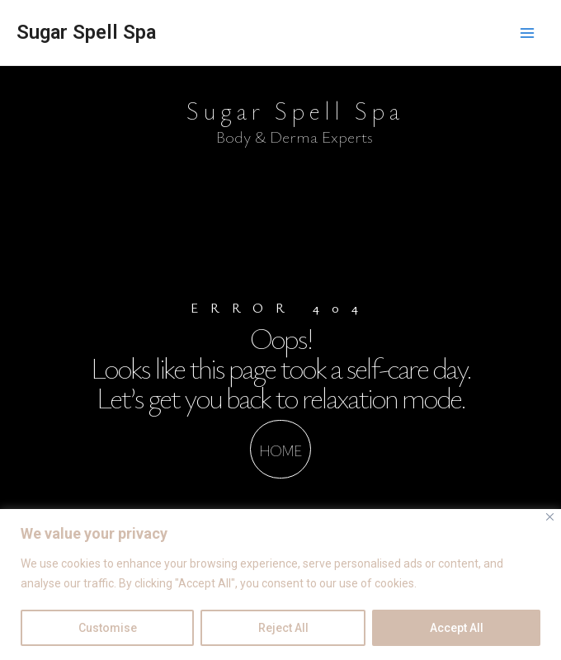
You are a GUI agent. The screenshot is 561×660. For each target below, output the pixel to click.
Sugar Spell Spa (86, 32)
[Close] (550, 517)
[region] (280, 584)
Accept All (456, 627)
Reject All (283, 627)
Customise (107, 627)
